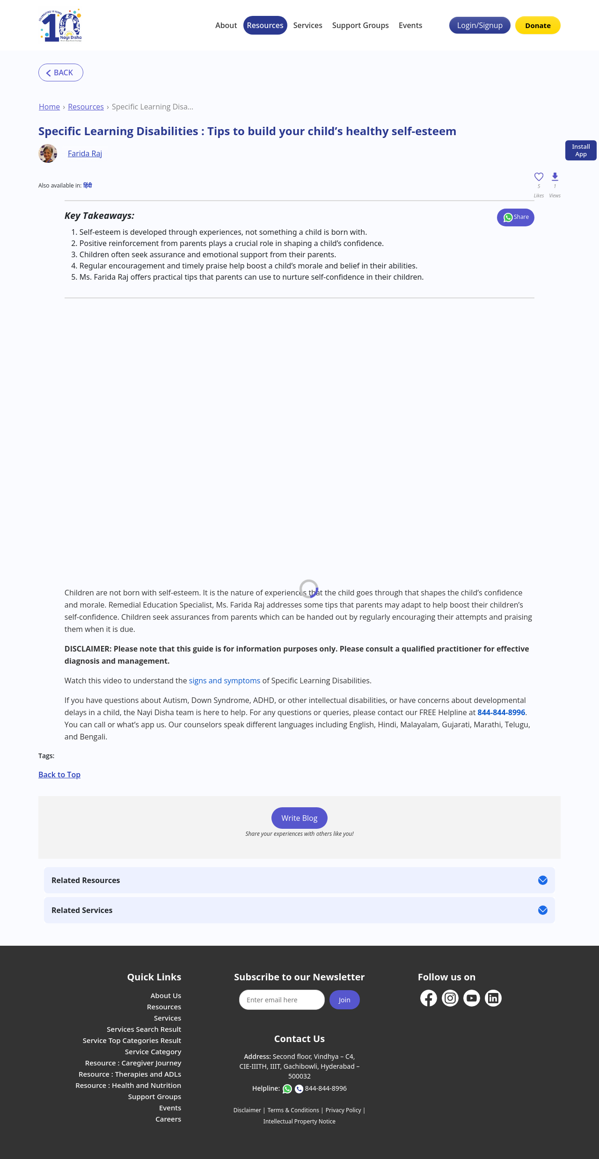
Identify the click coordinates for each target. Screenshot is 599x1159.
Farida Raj (85, 153)
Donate (538, 25)
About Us (166, 995)
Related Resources (85, 880)
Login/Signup (480, 25)
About (226, 25)
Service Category (153, 1051)
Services (307, 25)
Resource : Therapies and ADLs (130, 1074)
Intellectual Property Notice (299, 1121)
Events (410, 25)
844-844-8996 (326, 1088)
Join (345, 999)
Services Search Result (144, 1029)
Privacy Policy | (345, 1110)
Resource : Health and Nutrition (128, 1085)
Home (49, 106)
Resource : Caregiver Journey (133, 1062)
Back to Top (59, 774)
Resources (265, 25)
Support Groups (360, 25)
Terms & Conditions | (296, 1110)
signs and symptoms (225, 680)
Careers (168, 1118)
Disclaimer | (250, 1110)
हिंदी (87, 185)
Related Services (81, 910)
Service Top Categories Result (132, 1040)
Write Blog (300, 818)
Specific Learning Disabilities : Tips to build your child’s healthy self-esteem (153, 106)
